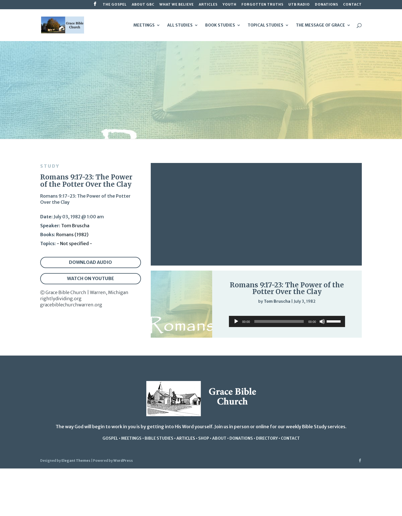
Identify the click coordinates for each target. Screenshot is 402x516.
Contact (352, 4)
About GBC (143, 4)
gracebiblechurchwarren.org (71, 304)
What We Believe (176, 4)
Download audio (90, 262)
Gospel (110, 438)
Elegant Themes (75, 460)
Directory (267, 438)
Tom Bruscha (75, 225)
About (219, 438)
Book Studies (220, 25)
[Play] (227, 312)
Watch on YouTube (90, 278)
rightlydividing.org (61, 298)
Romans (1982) (72, 234)
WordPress (123, 460)
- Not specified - (74, 243)
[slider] (343, 312)
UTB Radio (299, 4)
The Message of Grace (320, 25)
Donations (326, 4)
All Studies (180, 25)
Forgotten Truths (262, 4)
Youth (229, 4)
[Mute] (331, 312)
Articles (208, 4)
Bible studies (159, 438)
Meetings (144, 25)
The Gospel (115, 4)
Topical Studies (265, 25)
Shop (203, 438)
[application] (287, 312)
